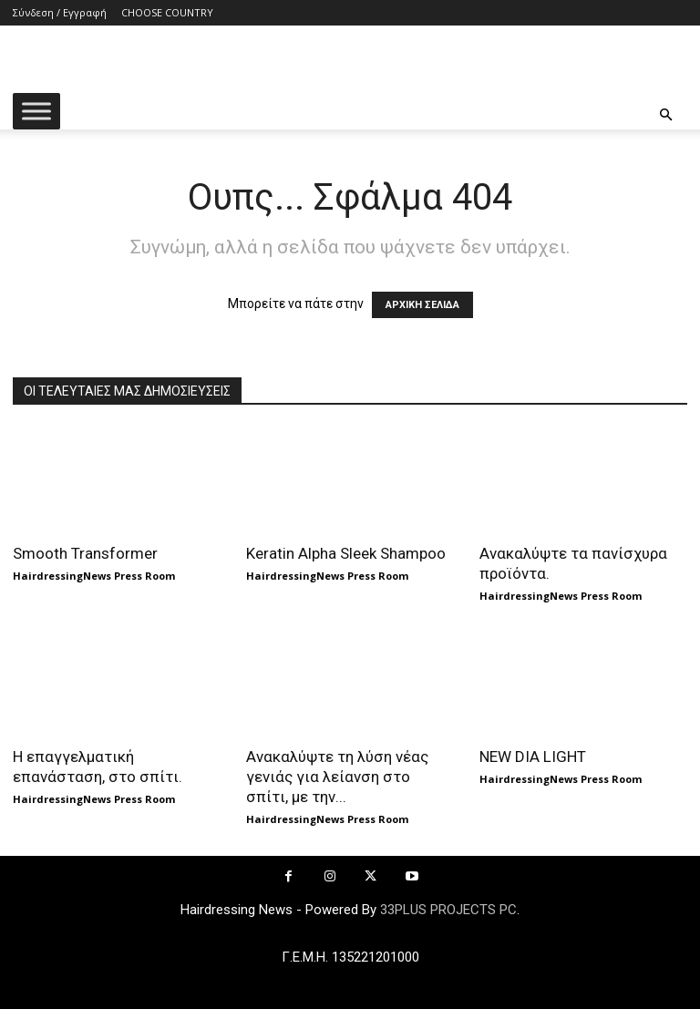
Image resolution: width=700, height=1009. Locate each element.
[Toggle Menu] (36, 110)
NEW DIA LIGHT (532, 756)
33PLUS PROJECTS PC (448, 909)
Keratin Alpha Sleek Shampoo (346, 553)
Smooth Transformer (85, 553)
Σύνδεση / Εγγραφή (60, 12)
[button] (665, 115)
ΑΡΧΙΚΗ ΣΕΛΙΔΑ (422, 305)
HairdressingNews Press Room (94, 575)
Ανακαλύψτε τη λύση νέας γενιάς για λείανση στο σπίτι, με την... (337, 776)
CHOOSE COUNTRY (167, 12)
